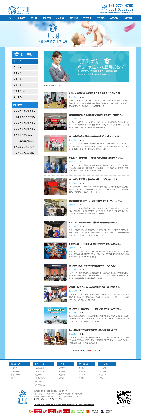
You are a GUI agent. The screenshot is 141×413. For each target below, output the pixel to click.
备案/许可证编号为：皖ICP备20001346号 (48, 399)
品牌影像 (82, 371)
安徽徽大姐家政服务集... (24, 111)
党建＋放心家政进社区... (24, 153)
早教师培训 (38, 381)
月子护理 (18, 73)
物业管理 (74, 18)
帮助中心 (18, 97)
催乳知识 (18, 85)
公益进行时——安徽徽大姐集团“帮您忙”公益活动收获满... (95, 244)
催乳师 (34, 18)
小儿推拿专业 (39, 368)
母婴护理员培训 (40, 385)
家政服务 (22, 18)
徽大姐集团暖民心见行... (24, 147)
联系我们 (82, 378)
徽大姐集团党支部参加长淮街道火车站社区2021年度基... (94, 330)
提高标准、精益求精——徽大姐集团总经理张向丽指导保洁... (96, 158)
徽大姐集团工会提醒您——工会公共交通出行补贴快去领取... (96, 309)
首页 (10, 18)
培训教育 (87, 18)
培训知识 (18, 79)
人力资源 (60, 18)
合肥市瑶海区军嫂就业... (24, 117)
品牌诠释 (62, 368)
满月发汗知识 (20, 91)
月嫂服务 (14, 368)
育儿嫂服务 (15, 371)
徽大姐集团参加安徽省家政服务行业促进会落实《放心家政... (96, 136)
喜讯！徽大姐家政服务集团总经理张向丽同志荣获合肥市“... (95, 222)
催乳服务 (14, 378)
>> (95, 350)
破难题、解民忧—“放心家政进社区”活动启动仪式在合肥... (95, 287)
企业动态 (18, 61)
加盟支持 (62, 378)
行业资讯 (101, 18)
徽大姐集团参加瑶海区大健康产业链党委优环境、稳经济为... (96, 115)
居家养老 (47, 18)
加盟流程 (62, 375)
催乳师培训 (38, 375)
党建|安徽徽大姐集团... (24, 141)
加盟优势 (62, 371)
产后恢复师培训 (40, 378)
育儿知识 (18, 67)
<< (87, 350)
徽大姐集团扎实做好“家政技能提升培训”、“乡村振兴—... (94, 266)
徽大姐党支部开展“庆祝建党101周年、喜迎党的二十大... (94, 179)
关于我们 (128, 18)
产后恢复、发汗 (40, 371)
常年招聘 (82, 375)
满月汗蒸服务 (15, 375)
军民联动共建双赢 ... (23, 135)
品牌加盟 (114, 18)
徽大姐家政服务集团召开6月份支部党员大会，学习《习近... (95, 201)
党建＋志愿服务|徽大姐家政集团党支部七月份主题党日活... (95, 93)
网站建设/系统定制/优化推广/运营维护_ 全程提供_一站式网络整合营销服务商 (64, 404)
